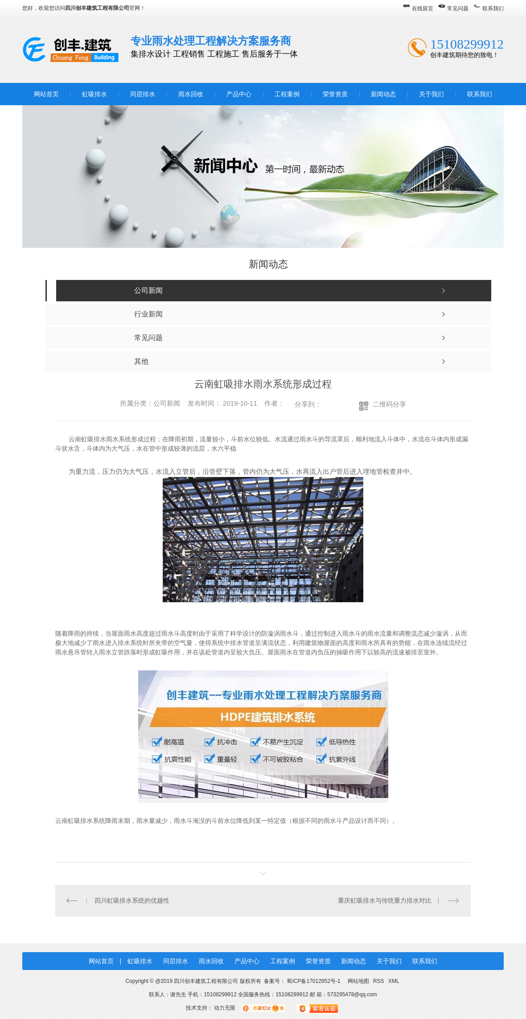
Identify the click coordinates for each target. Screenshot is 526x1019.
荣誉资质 (335, 94)
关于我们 (431, 94)
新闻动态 (383, 94)
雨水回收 (190, 94)
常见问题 (457, 8)
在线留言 (422, 8)
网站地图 (358, 981)
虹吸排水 (94, 94)
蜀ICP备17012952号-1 (313, 981)
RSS (379, 981)
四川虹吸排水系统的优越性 (132, 900)
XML (393, 981)
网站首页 (46, 94)
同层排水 (142, 94)
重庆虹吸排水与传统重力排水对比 (384, 900)
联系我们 (493, 8)
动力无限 (224, 1008)
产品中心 (238, 94)
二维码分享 (389, 404)
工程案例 (287, 94)
